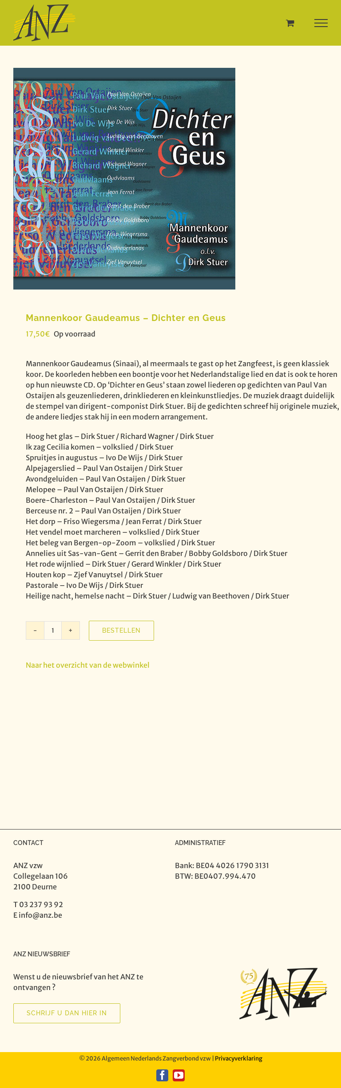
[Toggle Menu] (321, 23)
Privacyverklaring (238, 1058)
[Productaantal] (53, 630)
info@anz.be (40, 915)
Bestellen (121, 630)
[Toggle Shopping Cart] (290, 22)
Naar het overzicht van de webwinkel (88, 665)
